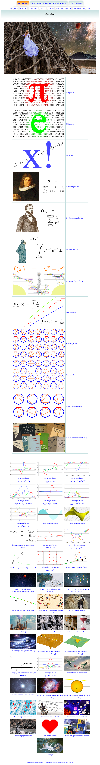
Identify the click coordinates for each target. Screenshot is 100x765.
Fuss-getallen (70, 375)
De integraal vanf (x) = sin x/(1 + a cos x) (23, 501)
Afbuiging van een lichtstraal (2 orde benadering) (50, 695)
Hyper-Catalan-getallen (74, 406)
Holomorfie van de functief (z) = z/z (50, 567)
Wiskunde (23, 8)
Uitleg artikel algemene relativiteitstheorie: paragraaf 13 (23, 589)
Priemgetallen (71, 312)
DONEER (23, 3)
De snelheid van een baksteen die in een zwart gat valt (77, 589)
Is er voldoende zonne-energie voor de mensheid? (50, 610)
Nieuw (16, 8)
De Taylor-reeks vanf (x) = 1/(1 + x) (50, 545)
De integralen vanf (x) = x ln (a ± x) (23, 523)
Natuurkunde (33, 8)
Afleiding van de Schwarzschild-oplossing (50, 589)
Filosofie (43, 8)
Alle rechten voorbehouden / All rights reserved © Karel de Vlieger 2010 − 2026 (50, 762)
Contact (89, 8)
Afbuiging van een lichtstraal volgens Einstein (23, 672)
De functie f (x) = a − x (74, 281)
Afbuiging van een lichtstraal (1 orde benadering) (77, 695)
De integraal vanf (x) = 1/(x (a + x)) (23, 478)
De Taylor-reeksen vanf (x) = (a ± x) (77, 545)
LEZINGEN (76, 3)
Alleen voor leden (79, 8)
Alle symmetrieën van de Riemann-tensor (23, 545)
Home (10, 8)
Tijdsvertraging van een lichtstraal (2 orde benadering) (50, 651)
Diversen (51, 8)
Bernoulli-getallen (72, 187)
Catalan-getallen (71, 343)
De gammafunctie (72, 249)
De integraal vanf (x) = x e (50, 479)
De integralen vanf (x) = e (77, 501)
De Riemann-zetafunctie (74, 218)
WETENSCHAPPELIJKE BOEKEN (49, 3)
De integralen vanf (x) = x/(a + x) (50, 673)
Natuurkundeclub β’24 (63, 8)
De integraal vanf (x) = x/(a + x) (50, 501)
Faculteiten (70, 155)
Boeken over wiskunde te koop (76, 438)
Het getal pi (70, 93)
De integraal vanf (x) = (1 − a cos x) (77, 478)
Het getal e (70, 124)
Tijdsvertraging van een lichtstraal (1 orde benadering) (77, 651)
